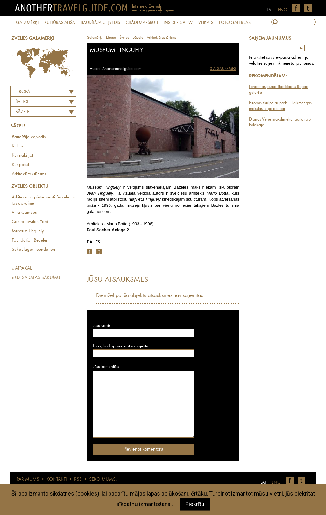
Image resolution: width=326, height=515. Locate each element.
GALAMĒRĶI (27, 22)
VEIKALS (205, 22)
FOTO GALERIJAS (235, 22)
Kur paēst (20, 164)
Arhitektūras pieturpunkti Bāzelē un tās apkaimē (43, 200)
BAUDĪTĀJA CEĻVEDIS (100, 22)
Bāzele (22, 112)
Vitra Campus (24, 212)
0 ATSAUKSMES (223, 69)
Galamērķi (95, 38)
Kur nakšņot (22, 155)
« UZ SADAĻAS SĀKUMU (36, 277)
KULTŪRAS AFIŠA (59, 22)
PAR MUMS (28, 479)
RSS (78, 479)
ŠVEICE (22, 102)
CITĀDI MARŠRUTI (142, 22)
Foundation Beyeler (29, 240)
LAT (270, 10)
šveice (124, 38)
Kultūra (18, 146)
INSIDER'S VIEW (178, 22)
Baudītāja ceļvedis (29, 137)
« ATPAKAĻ (22, 268)
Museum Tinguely (28, 231)
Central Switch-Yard (30, 222)
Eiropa (22, 91)
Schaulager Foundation (33, 249)
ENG (282, 10)
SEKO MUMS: (103, 479)
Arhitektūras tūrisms (29, 174)
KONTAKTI (56, 479)
